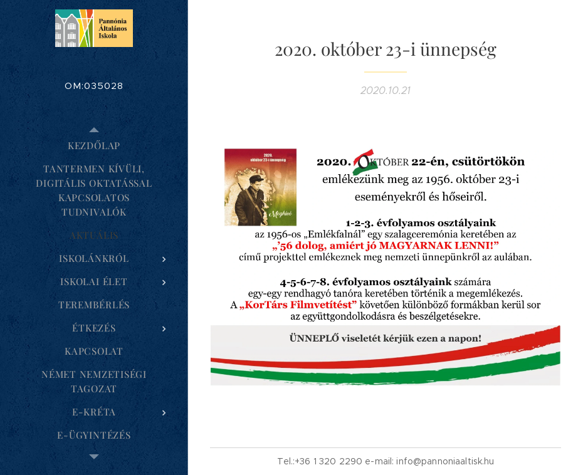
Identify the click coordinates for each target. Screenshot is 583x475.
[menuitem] (94, 145)
